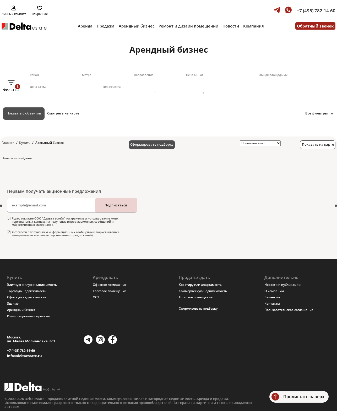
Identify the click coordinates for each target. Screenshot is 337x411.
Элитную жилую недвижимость (32, 284)
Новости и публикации (282, 284)
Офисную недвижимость (26, 297)
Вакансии (272, 297)
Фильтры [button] (11, 88)
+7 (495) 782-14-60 (21, 351)
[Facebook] (112, 339)
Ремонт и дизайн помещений (188, 26)
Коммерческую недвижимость (203, 291)
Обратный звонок (315, 26)
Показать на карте (318, 144)
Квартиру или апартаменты (200, 284)
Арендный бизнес (136, 26)
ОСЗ (96, 297)
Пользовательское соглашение (288, 310)
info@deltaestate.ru (24, 356)
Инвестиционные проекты (28, 316)
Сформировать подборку (151, 144)
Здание (13, 303)
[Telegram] (88, 339)
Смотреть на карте (63, 113)
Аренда (85, 26)
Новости (230, 26)
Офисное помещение (110, 284)
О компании (274, 291)
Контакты (272, 303)
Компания (253, 26)
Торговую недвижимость (26, 291)
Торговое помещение (110, 291)
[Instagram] (100, 339)
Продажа (106, 26)
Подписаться (116, 205)
